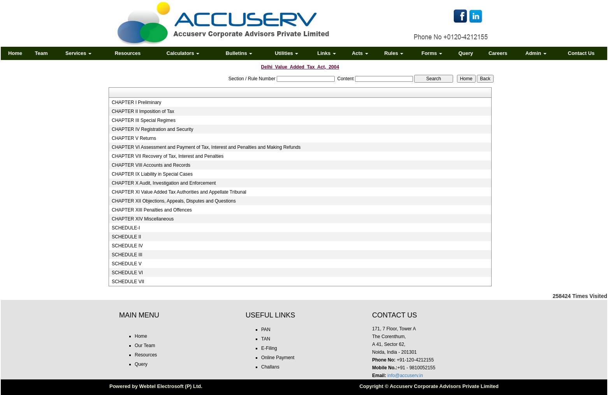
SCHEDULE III (127, 254)
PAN (266, 329)
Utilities (287, 53)
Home (15, 53)
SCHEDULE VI (127, 272)
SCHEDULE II (126, 237)
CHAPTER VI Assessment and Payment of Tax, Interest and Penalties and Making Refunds (206, 147)
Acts (360, 53)
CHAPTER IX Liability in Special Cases (152, 174)
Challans (270, 367)
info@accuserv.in (405, 375)
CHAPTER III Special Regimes (144, 120)
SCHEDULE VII (128, 281)
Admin (535, 53)
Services (78, 53)
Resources (128, 53)
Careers (498, 53)
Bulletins (239, 53)
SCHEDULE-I (126, 228)
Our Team (145, 345)
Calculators (183, 53)
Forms (432, 53)
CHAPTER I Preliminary (136, 102)
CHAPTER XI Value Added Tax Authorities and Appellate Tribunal (179, 192)
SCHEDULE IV (127, 246)
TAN (265, 339)
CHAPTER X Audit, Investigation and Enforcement (164, 183)
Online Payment (277, 357)
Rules (393, 53)
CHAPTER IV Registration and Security (152, 129)
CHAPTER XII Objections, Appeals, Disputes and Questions (174, 201)
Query (466, 53)
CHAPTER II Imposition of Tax (143, 111)
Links (326, 53)
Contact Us (581, 53)
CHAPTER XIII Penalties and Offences (152, 210)
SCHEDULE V (127, 263)
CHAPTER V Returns (134, 138)
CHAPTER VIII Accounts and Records (151, 165)
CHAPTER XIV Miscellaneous (143, 219)
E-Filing (269, 348)
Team (41, 53)
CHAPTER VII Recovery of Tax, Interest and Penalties (167, 156)
